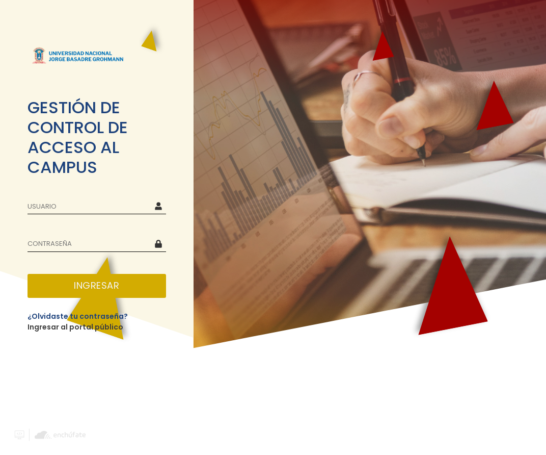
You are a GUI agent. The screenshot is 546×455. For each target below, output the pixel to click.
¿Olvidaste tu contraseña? (78, 316)
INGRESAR (96, 285)
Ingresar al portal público (75, 327)
